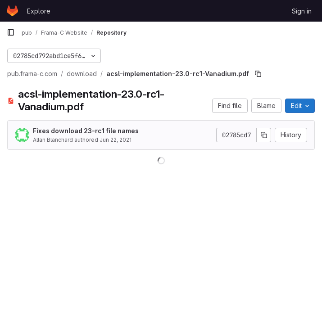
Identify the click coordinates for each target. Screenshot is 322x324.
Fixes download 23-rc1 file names (86, 131)
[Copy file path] (258, 74)
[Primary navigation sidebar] (11, 32)
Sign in (302, 11)
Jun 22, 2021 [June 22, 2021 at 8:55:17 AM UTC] (116, 139)
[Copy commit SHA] (264, 135)
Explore (38, 11)
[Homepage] (12, 11)
